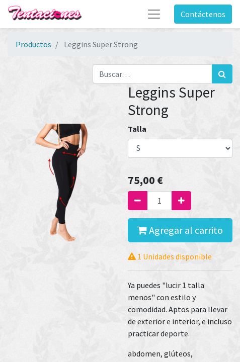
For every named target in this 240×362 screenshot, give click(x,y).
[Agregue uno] (181, 200)
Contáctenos (203, 14)
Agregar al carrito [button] (180, 230)
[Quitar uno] (137, 200)
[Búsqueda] (222, 73)
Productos (33, 44)
